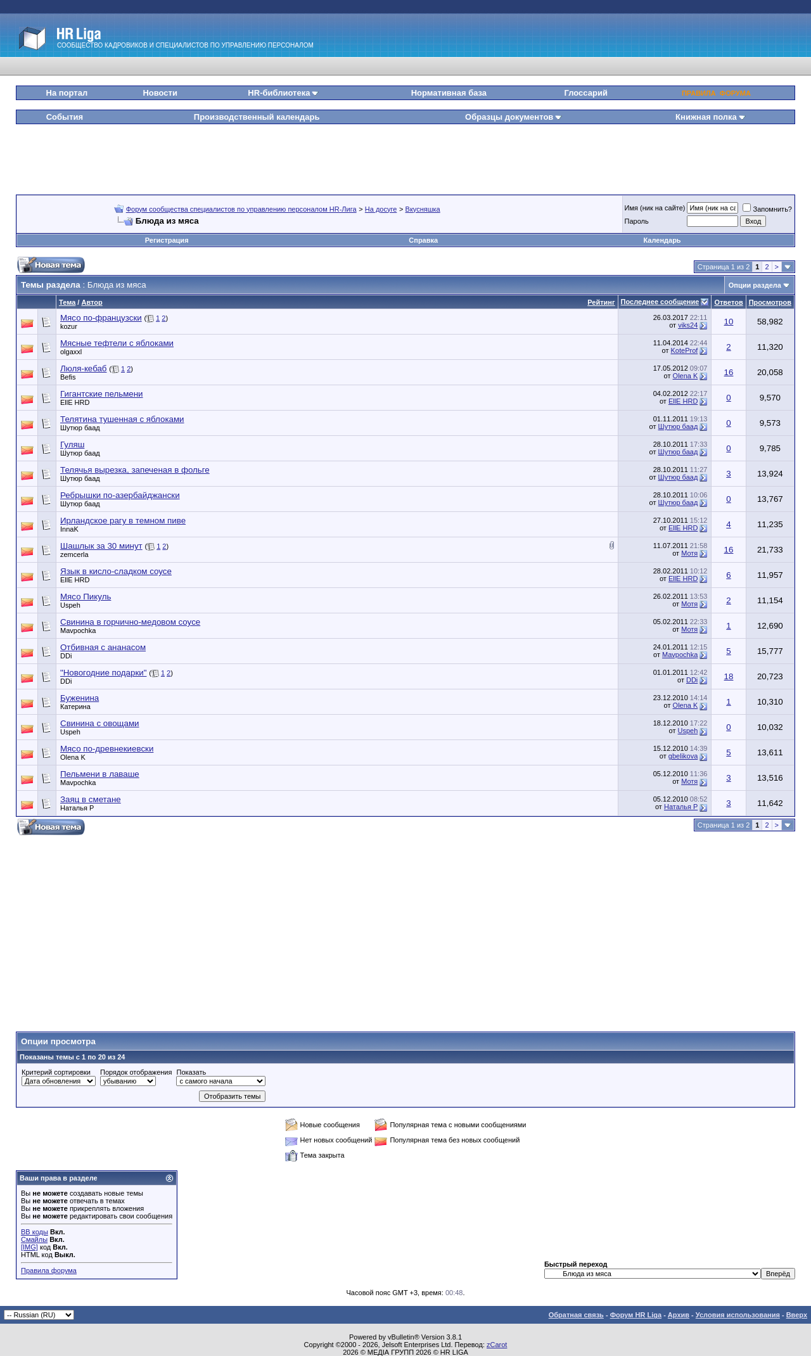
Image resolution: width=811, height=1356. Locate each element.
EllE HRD (74, 402)
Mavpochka (78, 630)
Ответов (728, 302)
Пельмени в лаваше (99, 774)
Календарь (661, 240)
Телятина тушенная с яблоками (122, 419)
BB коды (34, 1232)
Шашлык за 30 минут (101, 546)
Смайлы (34, 1239)
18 (729, 676)
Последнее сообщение (660, 301)
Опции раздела (755, 285)
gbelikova (683, 756)
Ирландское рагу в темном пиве (123, 520)
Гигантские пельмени (101, 394)
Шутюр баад (80, 428)
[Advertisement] (405, 154)
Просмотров (770, 302)
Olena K (685, 376)
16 (729, 372)
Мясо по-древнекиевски (106, 748)
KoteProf (684, 350)
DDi (66, 656)
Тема (67, 302)
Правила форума (49, 1270)
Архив (678, 1315)
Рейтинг (601, 302)
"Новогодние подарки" (103, 672)
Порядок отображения (136, 1072)
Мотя (689, 553)
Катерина (75, 706)
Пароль (637, 221)
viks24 (688, 325)
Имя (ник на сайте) (655, 208)
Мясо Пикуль (85, 596)
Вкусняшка (423, 209)
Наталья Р (77, 808)
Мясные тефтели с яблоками (117, 343)
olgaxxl (71, 351)
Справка (423, 240)
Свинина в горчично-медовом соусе (130, 622)
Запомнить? (767, 209)
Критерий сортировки (56, 1072)
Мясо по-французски (101, 318)
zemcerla (74, 554)
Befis (67, 377)
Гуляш (72, 444)
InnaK (69, 529)
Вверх (796, 1315)
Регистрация (167, 240)
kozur (68, 326)
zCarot (497, 1344)
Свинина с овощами (99, 723)
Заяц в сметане (90, 799)
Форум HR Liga (635, 1315)
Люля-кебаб (83, 368)
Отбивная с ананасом (103, 647)
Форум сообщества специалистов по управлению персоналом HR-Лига (241, 209)
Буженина (79, 698)
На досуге (381, 209)
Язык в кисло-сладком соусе (116, 571)
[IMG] (29, 1247)
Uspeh (70, 605)
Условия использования (738, 1315)
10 (729, 321)
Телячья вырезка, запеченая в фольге (135, 470)
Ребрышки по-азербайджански (120, 495)
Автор (91, 302)
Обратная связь (576, 1315)
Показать (191, 1072)
